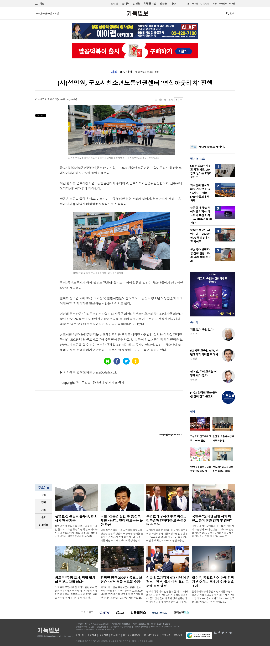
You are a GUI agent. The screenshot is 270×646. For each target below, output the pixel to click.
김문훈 (163, 3)
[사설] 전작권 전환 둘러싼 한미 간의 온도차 (203, 394)
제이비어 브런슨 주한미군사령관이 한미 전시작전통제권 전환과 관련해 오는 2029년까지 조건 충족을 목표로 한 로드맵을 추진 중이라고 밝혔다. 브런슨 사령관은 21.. (122, 592)
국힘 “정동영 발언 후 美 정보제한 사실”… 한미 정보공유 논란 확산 (122, 520)
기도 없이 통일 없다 (201, 329)
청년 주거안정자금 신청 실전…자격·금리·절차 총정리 (200, 255)
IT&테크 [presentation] (43, 524)
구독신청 (223, 3)
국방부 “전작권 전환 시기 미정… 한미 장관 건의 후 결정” (211, 518)
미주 (214, 3)
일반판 (206, 3)
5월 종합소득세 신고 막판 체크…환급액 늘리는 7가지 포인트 (200, 171)
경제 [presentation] (43, 502)
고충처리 (166, 635)
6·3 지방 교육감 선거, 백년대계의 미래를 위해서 (204, 352)
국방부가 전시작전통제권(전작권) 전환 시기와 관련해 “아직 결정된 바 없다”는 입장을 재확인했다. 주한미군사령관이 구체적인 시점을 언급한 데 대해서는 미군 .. (213, 531)
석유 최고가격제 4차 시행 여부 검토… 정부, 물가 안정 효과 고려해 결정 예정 (167, 582)
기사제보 (115, 635)
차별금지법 (150, 3)
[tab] (43, 495)
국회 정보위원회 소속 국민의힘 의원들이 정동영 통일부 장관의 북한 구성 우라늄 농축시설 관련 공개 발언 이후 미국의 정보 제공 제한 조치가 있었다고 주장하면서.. (122, 535)
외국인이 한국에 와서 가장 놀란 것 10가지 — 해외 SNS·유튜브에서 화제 (200, 192)
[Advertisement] (212, 118)
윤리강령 (178, 635)
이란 (172, 3)
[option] (201, 430)
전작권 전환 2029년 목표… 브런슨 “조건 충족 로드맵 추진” (121, 580)
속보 (193, 147)
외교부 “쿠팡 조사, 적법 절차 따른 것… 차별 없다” (75, 580)
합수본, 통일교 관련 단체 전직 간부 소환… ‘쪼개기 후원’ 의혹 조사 (213, 582)
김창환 (193, 358)
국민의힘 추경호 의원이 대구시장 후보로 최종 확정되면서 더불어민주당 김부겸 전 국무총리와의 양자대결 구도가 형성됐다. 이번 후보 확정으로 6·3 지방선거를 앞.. (167, 535)
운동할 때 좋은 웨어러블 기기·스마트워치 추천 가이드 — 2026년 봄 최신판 (201, 215)
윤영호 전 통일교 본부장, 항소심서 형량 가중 (76, 518)
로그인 (232, 3)
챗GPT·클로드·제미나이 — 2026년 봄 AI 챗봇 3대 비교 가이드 (200, 235)
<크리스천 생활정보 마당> (170, 434)
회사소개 (79, 635)
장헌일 (193, 379)
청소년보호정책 (151, 635)
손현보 (136, 3)
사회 (114, 72)
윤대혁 (125, 3)
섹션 (39, 4)
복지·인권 (126, 72)
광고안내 (91, 635)
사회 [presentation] (43, 510)
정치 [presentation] (43, 495)
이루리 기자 (51, 99)
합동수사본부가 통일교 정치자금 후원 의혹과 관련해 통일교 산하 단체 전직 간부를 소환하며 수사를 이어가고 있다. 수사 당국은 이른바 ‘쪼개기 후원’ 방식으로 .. (213, 596)
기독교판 (194, 3)
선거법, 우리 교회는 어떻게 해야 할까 (203, 373)
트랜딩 (114, 3)
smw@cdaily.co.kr (67, 99)
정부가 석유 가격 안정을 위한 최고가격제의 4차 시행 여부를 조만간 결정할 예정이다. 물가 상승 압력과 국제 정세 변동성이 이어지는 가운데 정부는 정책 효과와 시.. (167, 596)
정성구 (193, 333)
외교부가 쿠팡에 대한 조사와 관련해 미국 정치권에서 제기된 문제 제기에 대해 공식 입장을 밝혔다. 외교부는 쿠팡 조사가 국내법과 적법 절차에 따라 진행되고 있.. (76, 592)
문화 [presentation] (43, 517)
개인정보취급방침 (131, 635)
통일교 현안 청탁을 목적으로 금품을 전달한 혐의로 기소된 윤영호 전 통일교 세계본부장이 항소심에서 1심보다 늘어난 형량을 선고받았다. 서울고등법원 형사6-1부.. (76, 531)
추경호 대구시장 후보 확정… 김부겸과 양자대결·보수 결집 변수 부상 (166, 520)
